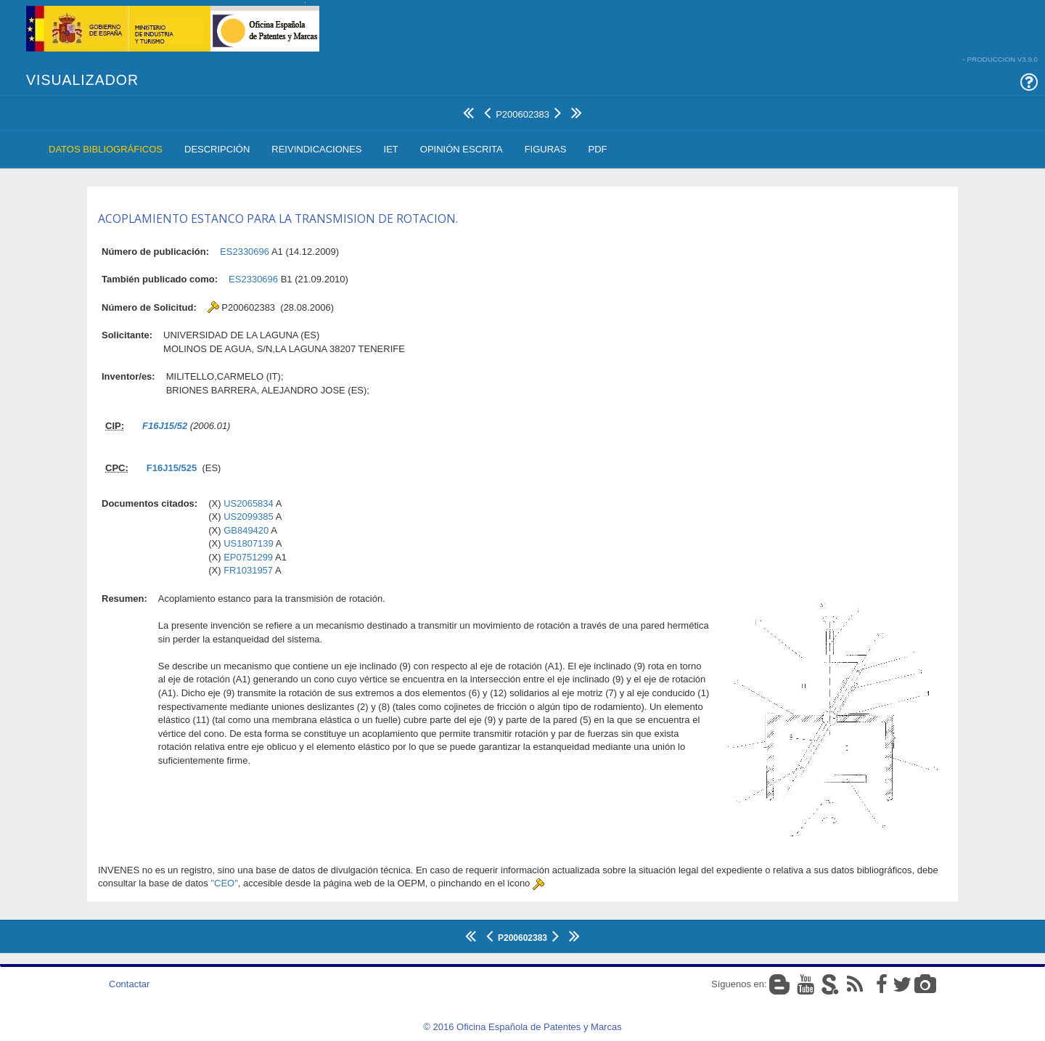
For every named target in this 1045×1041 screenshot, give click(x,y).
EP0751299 (248, 557)
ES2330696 (244, 251)
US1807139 (249, 543)
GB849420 (246, 530)
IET (391, 149)
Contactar (129, 984)
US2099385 (249, 516)
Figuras (546, 149)
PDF (597, 149)
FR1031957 (248, 570)
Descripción (217, 149)
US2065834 (249, 503)
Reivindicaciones (316, 149)
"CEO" (223, 883)
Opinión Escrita (461, 149)
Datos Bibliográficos (106, 149)
